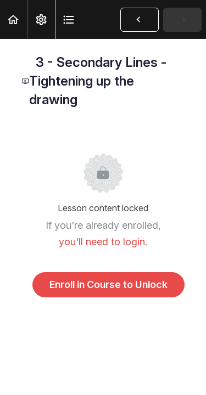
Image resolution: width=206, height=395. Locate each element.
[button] (13, 19)
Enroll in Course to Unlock (108, 284)
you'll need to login (102, 241)
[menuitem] (41, 19)
